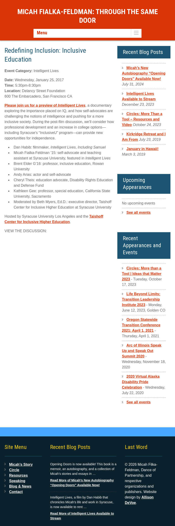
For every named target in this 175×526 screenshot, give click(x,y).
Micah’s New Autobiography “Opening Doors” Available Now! (143, 73)
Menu (42, 32)
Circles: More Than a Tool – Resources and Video (142, 119)
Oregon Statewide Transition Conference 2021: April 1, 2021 (141, 325)
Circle (14, 470)
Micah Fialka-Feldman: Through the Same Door (87, 16)
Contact (16, 492)
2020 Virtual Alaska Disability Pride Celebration (141, 382)
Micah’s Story (21, 464)
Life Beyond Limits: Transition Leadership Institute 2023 (141, 299)
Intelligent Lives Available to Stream (139, 96)
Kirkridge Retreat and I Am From (144, 136)
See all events (138, 212)
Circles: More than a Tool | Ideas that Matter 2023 (141, 273)
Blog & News (20, 486)
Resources (18, 475)
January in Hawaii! (142, 149)
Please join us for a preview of (45, 105)
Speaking (17, 481)
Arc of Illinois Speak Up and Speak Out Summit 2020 (141, 350)
